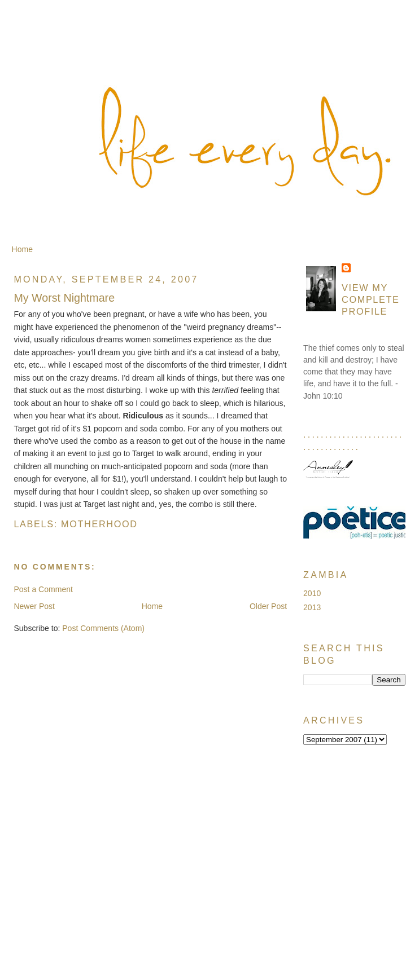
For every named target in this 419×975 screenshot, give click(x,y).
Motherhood (99, 524)
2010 (312, 593)
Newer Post (34, 606)
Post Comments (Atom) (103, 628)
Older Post (268, 606)
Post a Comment (43, 589)
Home (22, 249)
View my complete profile (371, 299)
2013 (312, 607)
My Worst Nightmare (64, 298)
